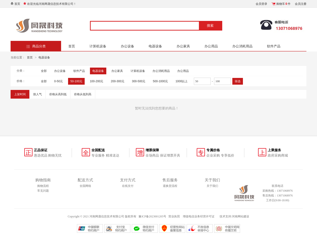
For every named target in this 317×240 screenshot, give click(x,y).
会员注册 (300, 4)
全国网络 (85, 186)
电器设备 (155, 46)
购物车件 (283, 4)
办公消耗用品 (242, 46)
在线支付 (127, 186)
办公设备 (127, 46)
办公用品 (211, 46)
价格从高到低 (58, 94)
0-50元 (58, 81)
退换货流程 (170, 186)
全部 (44, 71)
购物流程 (43, 186)
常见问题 (43, 190)
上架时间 (20, 94)
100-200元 (96, 81)
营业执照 (174, 216)
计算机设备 (97, 46)
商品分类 (39, 46)
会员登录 (261, 4)
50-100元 (76, 81)
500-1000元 (160, 81)
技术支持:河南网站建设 (234, 216)
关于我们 (212, 186)
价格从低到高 (82, 94)
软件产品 (273, 46)
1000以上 (182, 81)
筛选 (238, 81)
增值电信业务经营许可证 (199, 216)
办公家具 (183, 46)
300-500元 (138, 81)
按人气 (37, 94)
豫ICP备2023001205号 (152, 216)
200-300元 (117, 81)
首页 (17, 4)
